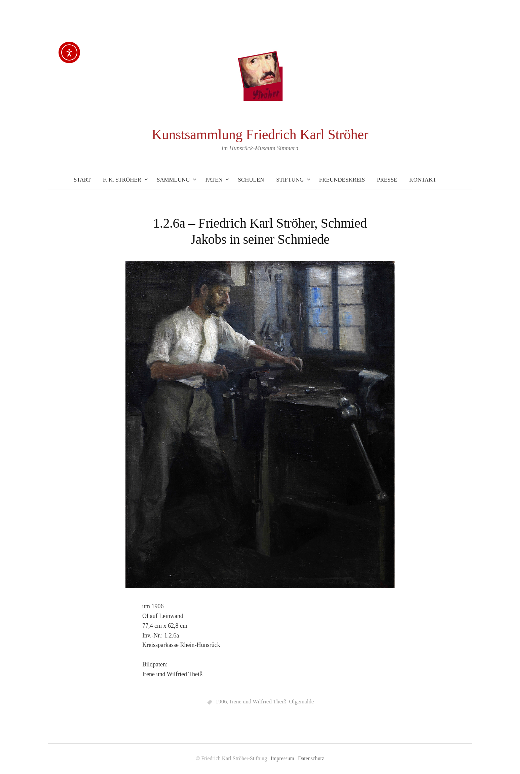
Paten (213, 180)
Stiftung (290, 180)
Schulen (251, 180)
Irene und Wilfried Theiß (258, 701)
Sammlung (173, 180)
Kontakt (422, 180)
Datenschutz (311, 758)
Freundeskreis (342, 180)
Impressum (282, 758)
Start (82, 180)
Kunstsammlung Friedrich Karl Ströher (260, 134)
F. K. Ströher (122, 180)
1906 (221, 701)
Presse (387, 180)
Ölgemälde (301, 701)
